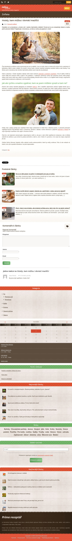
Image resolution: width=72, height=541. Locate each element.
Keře (47, 429)
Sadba (35, 432)
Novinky (59, 429)
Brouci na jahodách (6, 379)
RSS (2, 2)
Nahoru (57, 538)
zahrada (66, 432)
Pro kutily (21, 432)
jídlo (42, 429)
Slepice (5, 315)
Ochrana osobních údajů (33, 538)
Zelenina (33, 435)
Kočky (5, 303)
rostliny (29, 432)
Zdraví (26, 435)
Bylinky (7, 429)
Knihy (52, 429)
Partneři (13, 538)
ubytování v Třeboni (63, 129)
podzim (6, 432)
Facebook (5, 2)
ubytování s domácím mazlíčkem (47, 74)
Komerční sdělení (12, 24)
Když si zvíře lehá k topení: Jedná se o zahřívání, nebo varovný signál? (40, 191)
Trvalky (41, 432)
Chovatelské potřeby (19, 429)
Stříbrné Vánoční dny (6, 350)
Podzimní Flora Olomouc (7, 344)
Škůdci (55, 435)
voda (47, 432)
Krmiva (5, 307)
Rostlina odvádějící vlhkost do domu (11, 370)
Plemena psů (9, 297)
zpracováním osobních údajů (45, 455)
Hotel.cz (35, 86)
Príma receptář (6, 7)
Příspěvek (6, 234)
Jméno (5, 249)
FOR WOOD (4, 355)
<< (5, 322)
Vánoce (53, 432)
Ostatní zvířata (8, 311)
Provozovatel (21, 538)
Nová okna (4, 374)
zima (39, 435)
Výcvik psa (8, 299)
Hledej (68, 2)
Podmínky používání (47, 538)
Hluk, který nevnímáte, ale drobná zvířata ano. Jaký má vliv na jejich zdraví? (43, 208)
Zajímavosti (18, 435)
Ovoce (65, 429)
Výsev (59, 432)
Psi (8, 150)
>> (67, 322)
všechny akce (4, 361)
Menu (67, 8)
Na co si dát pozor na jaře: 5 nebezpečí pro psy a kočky (35, 174)
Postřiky (13, 432)
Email (4, 256)
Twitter (8, 2)
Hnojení (37, 429)
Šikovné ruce (47, 435)
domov (30, 429)
